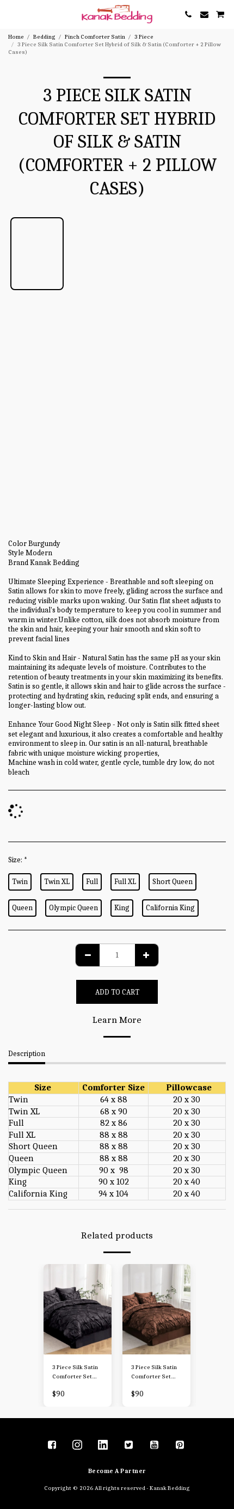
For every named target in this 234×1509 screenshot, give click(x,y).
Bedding (44, 36)
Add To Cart (117, 992)
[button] (12, 14)
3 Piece (143, 36)
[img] (78, 1309)
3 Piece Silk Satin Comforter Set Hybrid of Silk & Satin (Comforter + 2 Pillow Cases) (75, 1373)
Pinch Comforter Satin (95, 36)
